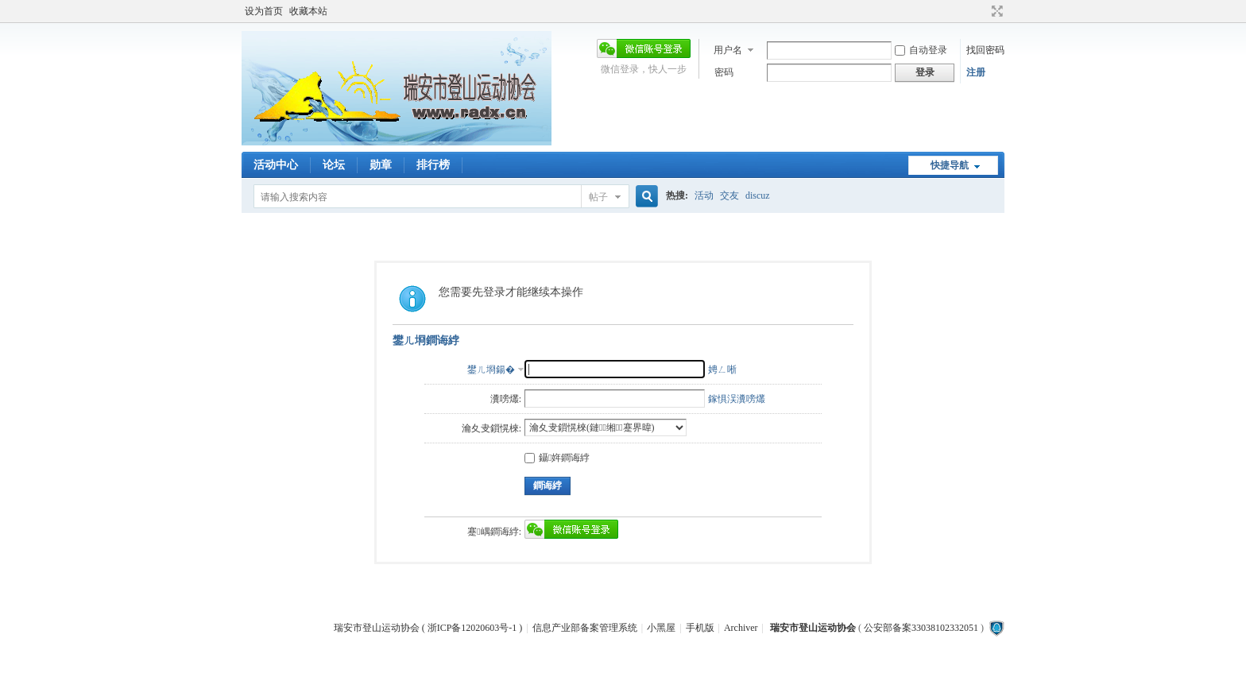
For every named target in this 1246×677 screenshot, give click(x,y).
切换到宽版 (995, 11)
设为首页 (264, 11)
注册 (975, 72)
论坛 (334, 165)
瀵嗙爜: (505, 398)
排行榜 (433, 165)
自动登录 (921, 50)
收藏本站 (308, 11)
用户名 (728, 50)
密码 (723, 72)
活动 (704, 195)
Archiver (741, 627)
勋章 (381, 165)
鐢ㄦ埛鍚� (491, 369)
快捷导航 (950, 165)
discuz (757, 195)
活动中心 (275, 165)
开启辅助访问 (982, 11)
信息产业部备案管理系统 (584, 627)
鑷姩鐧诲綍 (557, 457)
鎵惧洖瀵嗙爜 (736, 398)
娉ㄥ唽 (722, 369)
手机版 (700, 627)
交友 (729, 195)
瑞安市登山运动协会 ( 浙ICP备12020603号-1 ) (428, 627)
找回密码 (985, 50)
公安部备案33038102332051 (921, 627)
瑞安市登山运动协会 (813, 627)
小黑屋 (661, 627)
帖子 (598, 197)
